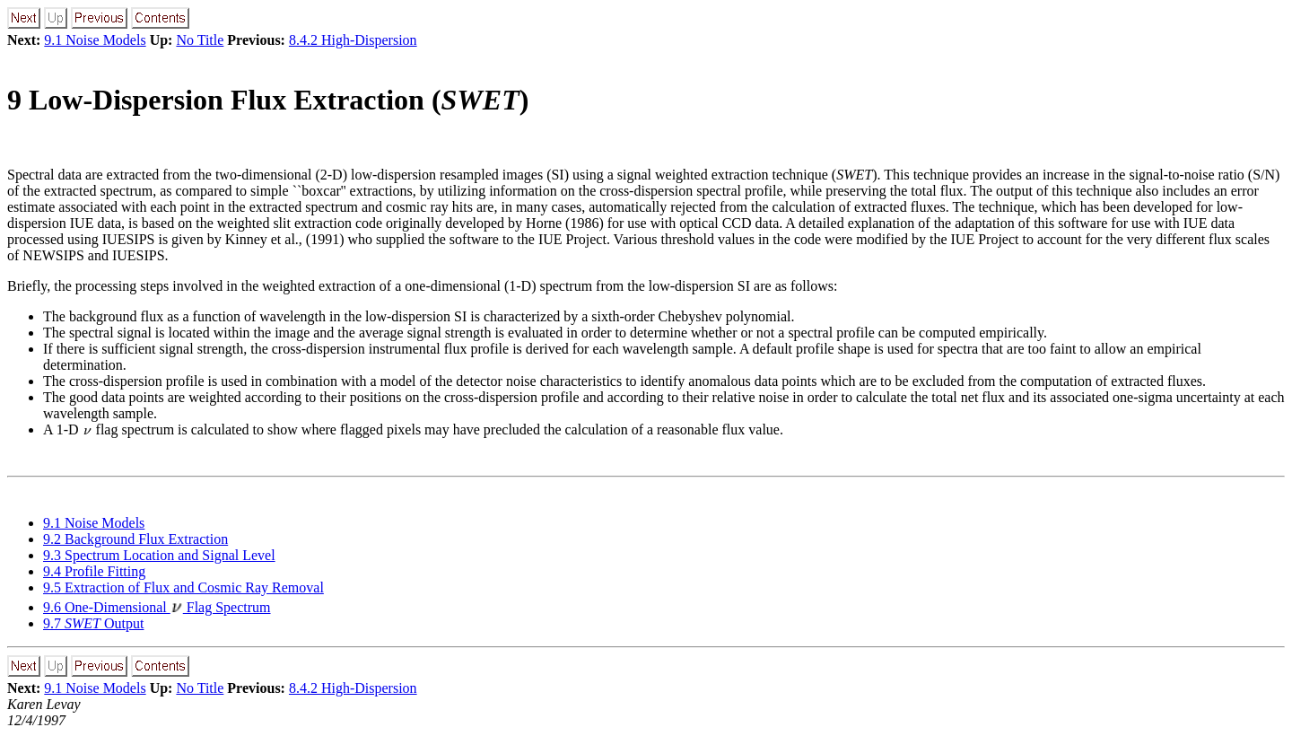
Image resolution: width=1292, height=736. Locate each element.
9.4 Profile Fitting (94, 571)
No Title (199, 40)
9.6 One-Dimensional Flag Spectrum (157, 607)
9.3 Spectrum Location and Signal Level (159, 555)
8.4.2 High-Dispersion (353, 40)
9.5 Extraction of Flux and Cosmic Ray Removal (183, 587)
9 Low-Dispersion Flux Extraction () (267, 99)
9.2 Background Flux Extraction (135, 539)
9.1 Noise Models (94, 40)
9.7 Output (93, 623)
